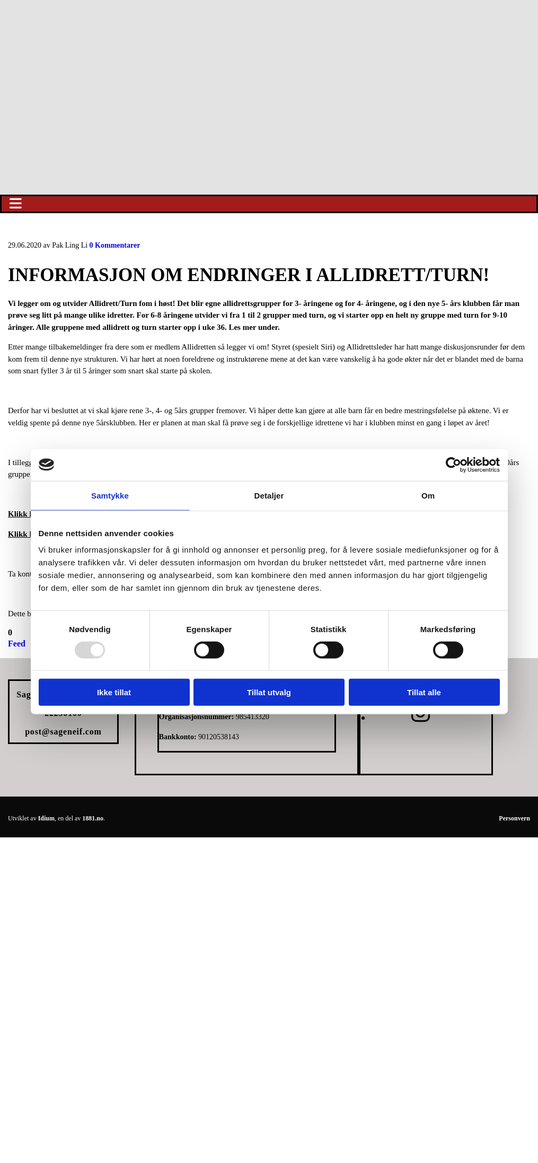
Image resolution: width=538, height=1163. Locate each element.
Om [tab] (428, 495)
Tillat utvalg (269, 692)
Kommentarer (115, 245)
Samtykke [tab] (110, 495)
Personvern (514, 818)
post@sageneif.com (63, 731)
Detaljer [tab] (269, 495)
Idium (46, 818)
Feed (16, 643)
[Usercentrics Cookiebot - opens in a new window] (453, 465)
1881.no (92, 818)
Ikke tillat (114, 692)
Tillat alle (424, 692)
